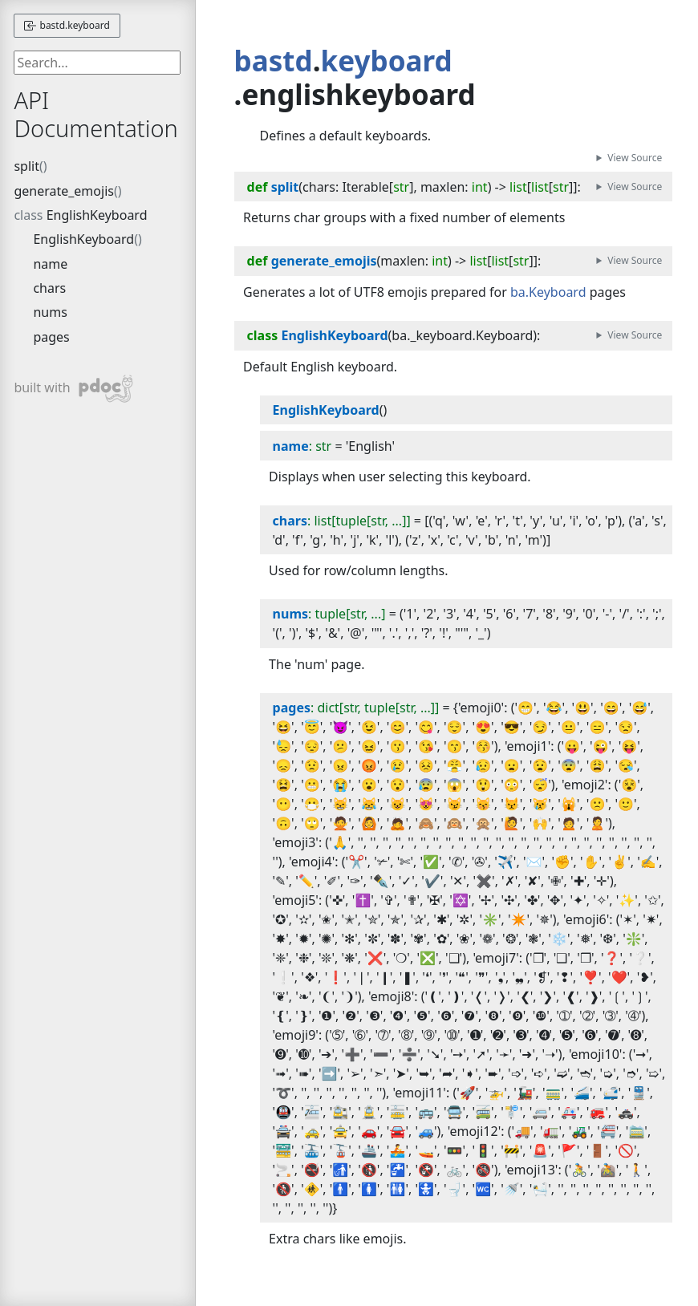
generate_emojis (64, 191)
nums (50, 312)
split (26, 166)
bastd (273, 60)
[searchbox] (97, 63)
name (50, 264)
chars (49, 288)
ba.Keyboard (548, 292)
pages (51, 337)
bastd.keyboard (66, 25)
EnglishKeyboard (97, 215)
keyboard (386, 60)
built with (73, 389)
